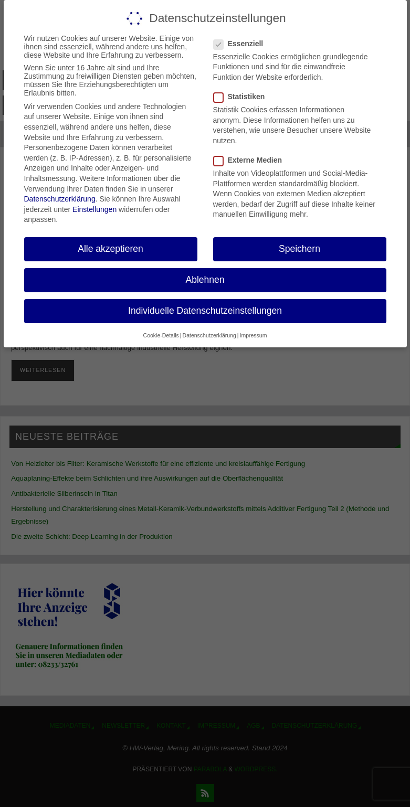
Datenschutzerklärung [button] (209, 335)
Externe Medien (252, 160)
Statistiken (243, 96)
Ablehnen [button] (205, 279)
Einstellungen (94, 209)
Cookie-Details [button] (161, 335)
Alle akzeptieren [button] (110, 248)
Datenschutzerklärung (60, 199)
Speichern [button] (299, 248)
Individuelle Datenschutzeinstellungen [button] (205, 310)
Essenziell (242, 43)
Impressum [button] (253, 335)
